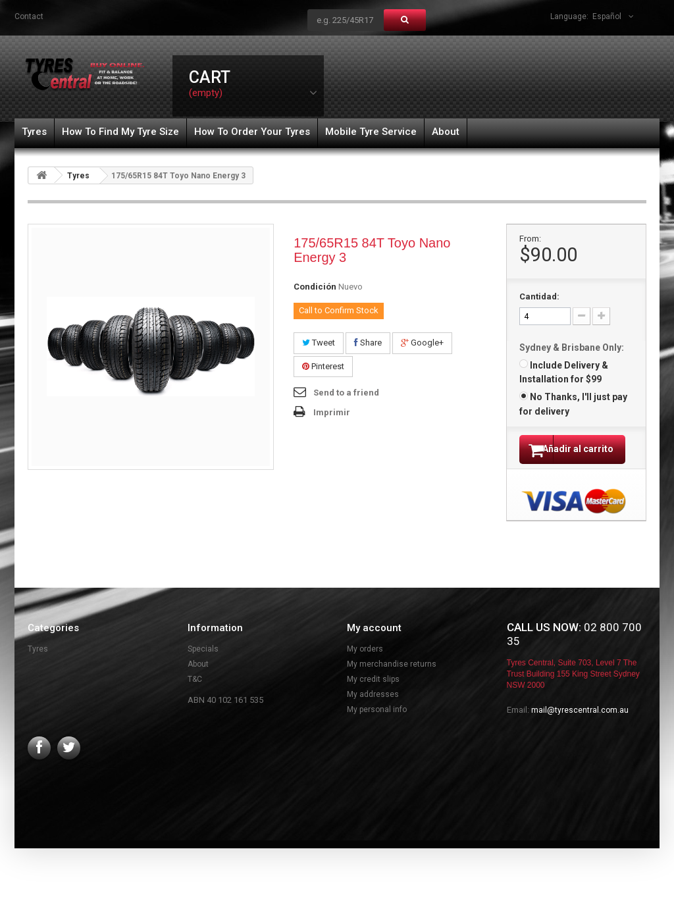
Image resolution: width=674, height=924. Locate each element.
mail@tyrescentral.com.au (580, 727)
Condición (315, 287)
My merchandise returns (391, 681)
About (445, 132)
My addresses (373, 711)
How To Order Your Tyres (252, 132)
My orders (365, 666)
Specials (203, 666)
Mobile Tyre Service (371, 132)
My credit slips (373, 696)
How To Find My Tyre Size (120, 132)
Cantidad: (539, 296)
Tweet (318, 342)
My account (374, 645)
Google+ (422, 342)
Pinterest (323, 366)
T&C (195, 696)
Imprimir (331, 412)
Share (368, 342)
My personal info (377, 726)
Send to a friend (346, 393)
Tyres (34, 132)
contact (28, 16)
